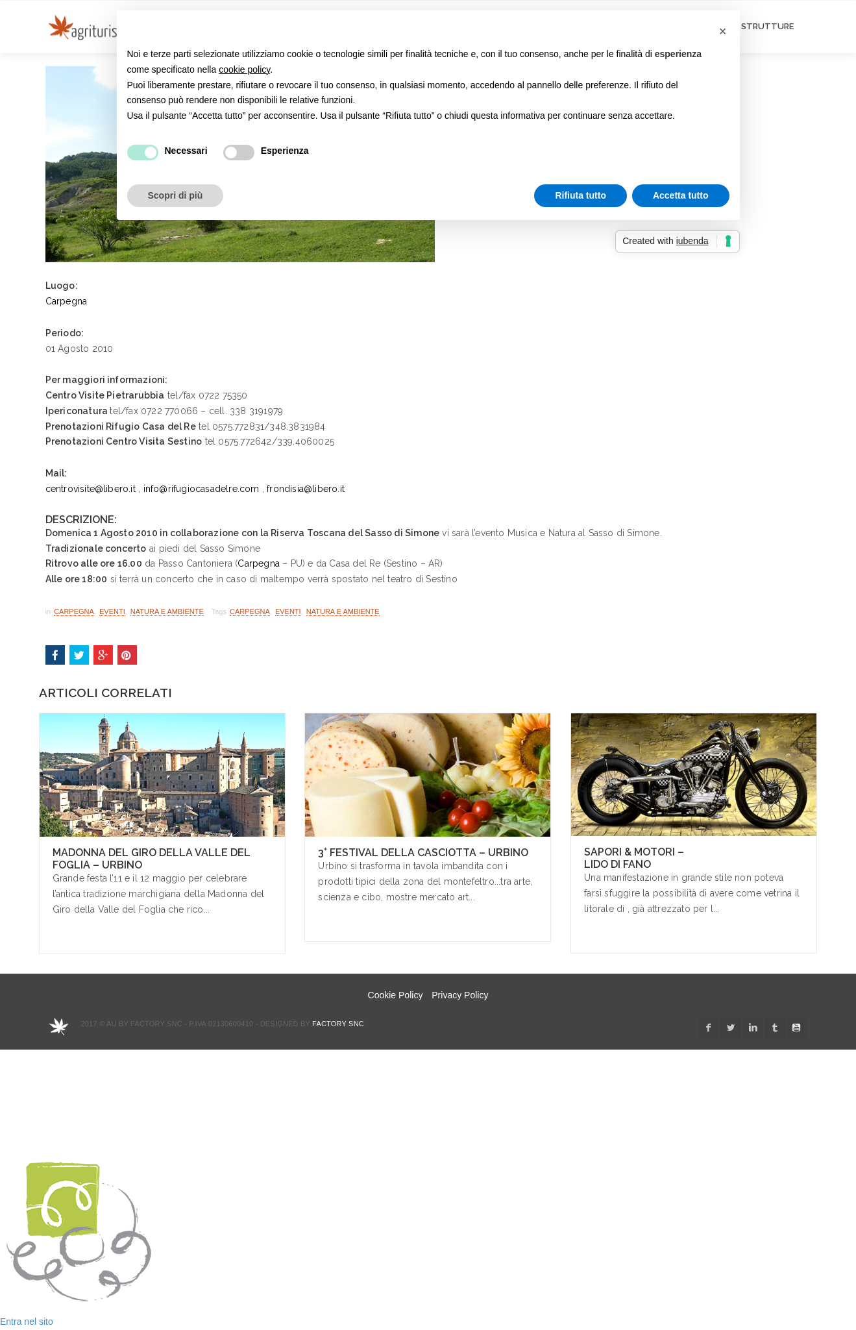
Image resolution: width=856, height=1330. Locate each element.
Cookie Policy (395, 995)
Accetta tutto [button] (681, 195)
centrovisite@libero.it (90, 489)
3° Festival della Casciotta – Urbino (423, 852)
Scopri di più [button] (175, 195)
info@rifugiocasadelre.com (201, 489)
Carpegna (66, 301)
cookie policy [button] (244, 69)
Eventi (112, 611)
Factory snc (338, 1024)
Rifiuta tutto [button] (580, 195)
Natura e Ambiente (167, 611)
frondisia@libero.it (306, 489)
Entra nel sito (26, 1321)
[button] (723, 31)
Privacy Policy (460, 995)
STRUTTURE (767, 26)
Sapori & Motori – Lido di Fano (634, 858)
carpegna (250, 611)
